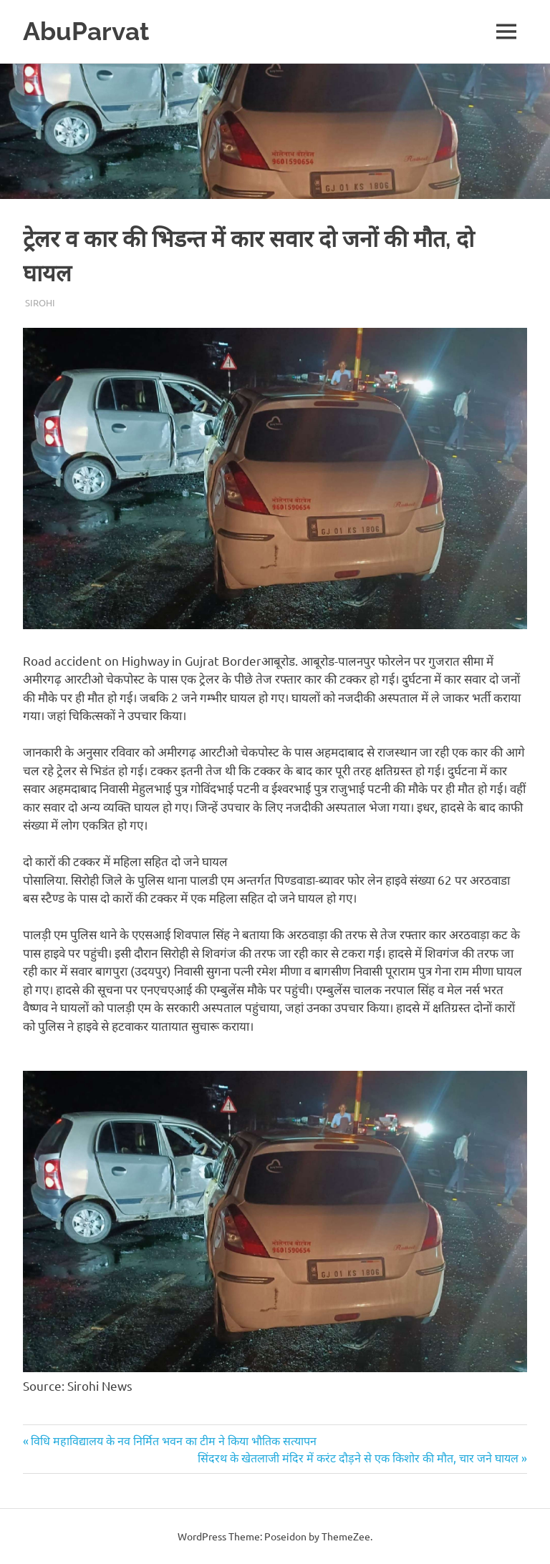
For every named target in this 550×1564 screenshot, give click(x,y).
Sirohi (40, 302)
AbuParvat (86, 31)
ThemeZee (346, 1536)
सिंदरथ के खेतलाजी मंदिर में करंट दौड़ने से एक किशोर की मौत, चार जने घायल (358, 1457)
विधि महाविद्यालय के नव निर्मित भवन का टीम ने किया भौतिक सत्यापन (173, 1440)
